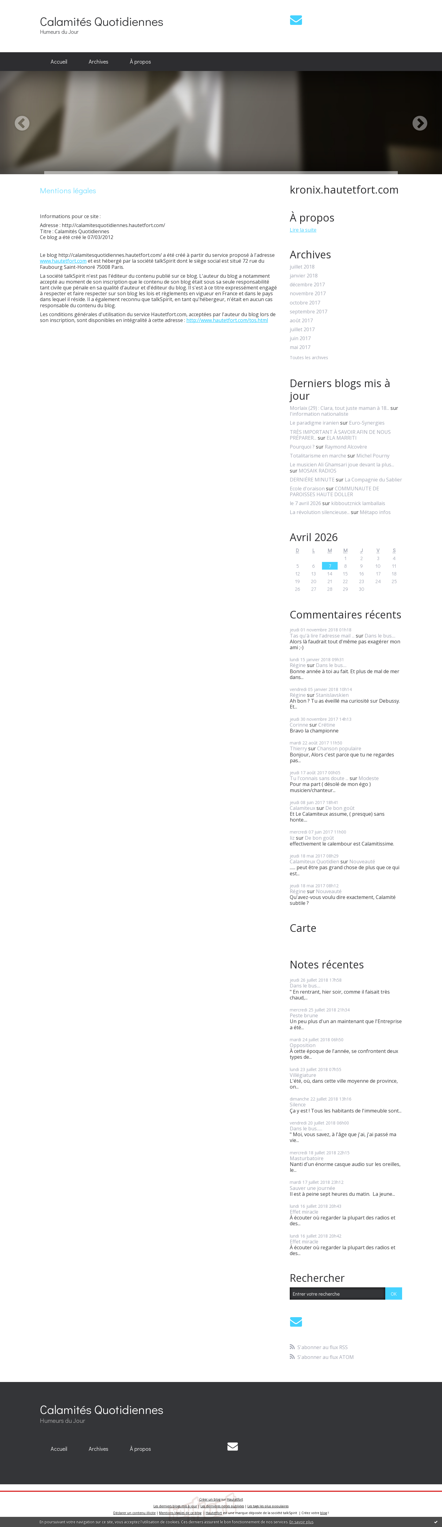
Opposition (303, 1045)
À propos (140, 61)
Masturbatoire (307, 1158)
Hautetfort (235, 1499)
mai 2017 (300, 347)
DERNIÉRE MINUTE (312, 479)
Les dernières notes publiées (222, 1506)
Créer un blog (209, 1499)
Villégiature (303, 1075)
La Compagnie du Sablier (373, 479)
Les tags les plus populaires (268, 1506)
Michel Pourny (373, 455)
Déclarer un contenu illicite (134, 1513)
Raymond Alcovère (346, 446)
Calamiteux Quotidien (314, 861)
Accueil (59, 61)
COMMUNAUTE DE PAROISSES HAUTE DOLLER (334, 491)
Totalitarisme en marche (318, 455)
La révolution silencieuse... (320, 512)
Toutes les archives (309, 357)
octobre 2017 (305, 303)
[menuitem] (59, 61)
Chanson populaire (339, 748)
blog (323, 1513)
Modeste (369, 778)
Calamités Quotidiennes (101, 21)
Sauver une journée (312, 1188)
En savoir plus (301, 1522)
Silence (298, 1104)
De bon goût (340, 808)
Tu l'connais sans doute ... (319, 778)
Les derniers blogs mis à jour (175, 1506)
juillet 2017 (302, 329)
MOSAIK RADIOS (317, 470)
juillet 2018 (302, 267)
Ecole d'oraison (307, 488)
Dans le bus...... (306, 1128)
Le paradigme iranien (314, 422)
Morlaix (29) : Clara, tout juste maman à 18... (339, 408)
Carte (303, 928)
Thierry (298, 748)
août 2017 (301, 321)
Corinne (299, 724)
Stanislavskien (332, 695)
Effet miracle (304, 1211)
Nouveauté (362, 861)
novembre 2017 (308, 293)
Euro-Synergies (367, 422)
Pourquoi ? (302, 446)
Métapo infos (375, 512)
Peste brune (304, 1015)
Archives (98, 61)
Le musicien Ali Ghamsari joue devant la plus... (342, 464)
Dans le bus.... (380, 635)
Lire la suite (303, 229)
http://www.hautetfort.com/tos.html (227, 320)
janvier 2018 (304, 276)
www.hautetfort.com (63, 260)
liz (292, 837)
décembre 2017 (307, 285)
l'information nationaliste (319, 413)
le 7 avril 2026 (305, 503)
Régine (298, 665)
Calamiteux (302, 808)
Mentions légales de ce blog (180, 1513)
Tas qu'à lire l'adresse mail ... (322, 635)
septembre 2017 (308, 312)
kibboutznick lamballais (358, 503)
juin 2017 (300, 338)
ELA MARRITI (342, 437)
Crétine (326, 724)
